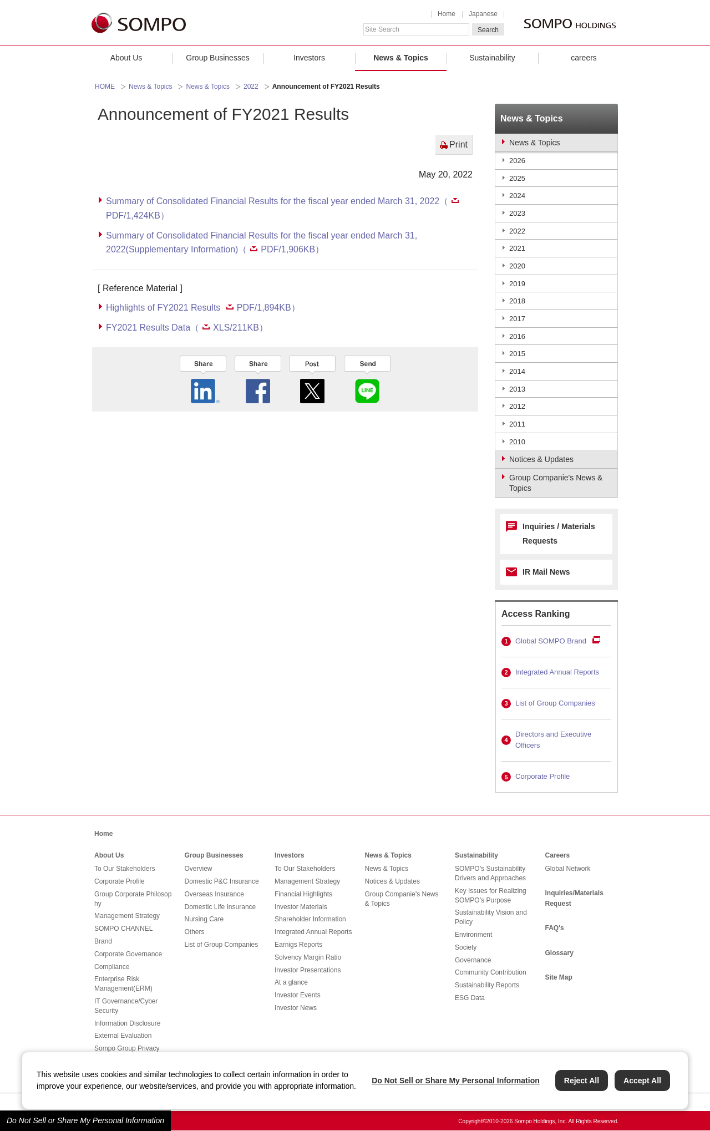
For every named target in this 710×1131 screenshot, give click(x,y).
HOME (105, 86)
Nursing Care (204, 919)
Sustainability (492, 57)
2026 (517, 160)
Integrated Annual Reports (557, 672)
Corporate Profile (542, 776)
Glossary (559, 953)
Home (446, 14)
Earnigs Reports (298, 945)
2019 (517, 284)
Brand (103, 941)
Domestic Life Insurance (220, 907)
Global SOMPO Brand (550, 641)
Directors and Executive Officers (553, 740)
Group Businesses (217, 57)
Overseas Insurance (214, 894)
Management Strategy (127, 916)
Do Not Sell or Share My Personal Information (85, 1120)
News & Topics (400, 57)
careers (584, 57)
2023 (517, 213)
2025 (517, 178)
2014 (517, 371)
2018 (517, 301)
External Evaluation (122, 1035)
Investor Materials (301, 907)
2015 (517, 353)
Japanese (483, 14)
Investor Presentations (308, 970)
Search (488, 30)
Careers (557, 855)
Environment (473, 935)
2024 (517, 195)
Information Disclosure (127, 1023)
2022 (251, 86)
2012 (517, 406)
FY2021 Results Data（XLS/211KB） (187, 327)
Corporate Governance (128, 954)
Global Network (568, 869)
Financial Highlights (303, 894)
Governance (473, 960)
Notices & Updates (392, 881)
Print (458, 144)
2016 (517, 336)
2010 (517, 442)
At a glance (291, 982)
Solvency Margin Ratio (308, 957)
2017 (517, 319)
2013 (517, 389)
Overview (198, 869)
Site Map (558, 977)
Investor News (296, 1008)
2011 (517, 424)
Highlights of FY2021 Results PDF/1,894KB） (203, 307)
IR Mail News (546, 571)
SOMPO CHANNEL (123, 928)
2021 (517, 248)
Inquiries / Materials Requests (559, 533)
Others (195, 932)
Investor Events (298, 995)
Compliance (111, 967)
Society (465, 947)
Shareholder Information (310, 919)
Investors (309, 57)
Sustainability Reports (487, 985)
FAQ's (554, 928)
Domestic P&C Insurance (222, 881)
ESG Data (470, 998)
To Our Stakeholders (124, 869)
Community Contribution (490, 972)
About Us (126, 57)
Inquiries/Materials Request (574, 898)
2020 (517, 266)
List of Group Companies (555, 703)
